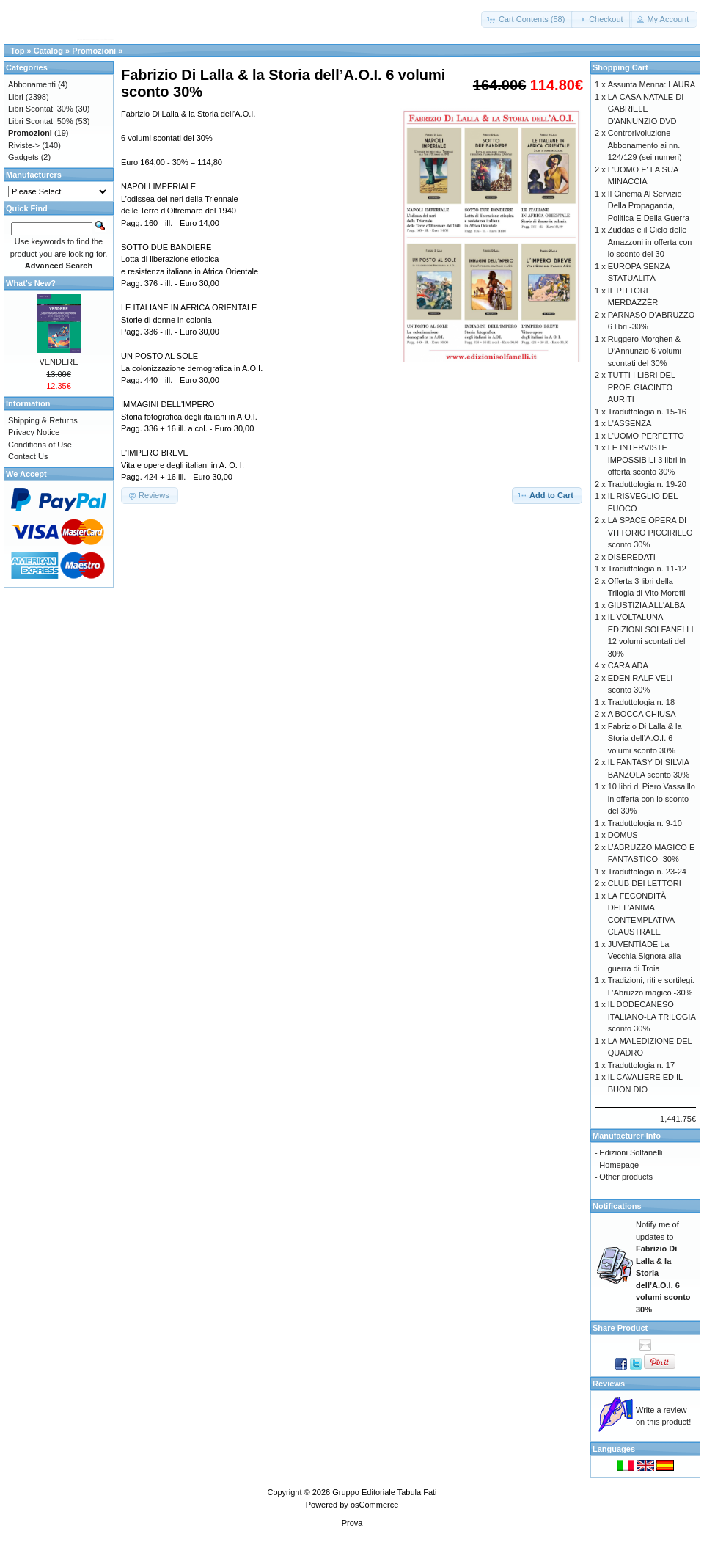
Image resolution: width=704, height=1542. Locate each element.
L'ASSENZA (630, 423)
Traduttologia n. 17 (641, 1065)
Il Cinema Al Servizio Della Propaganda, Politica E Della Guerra (648, 205)
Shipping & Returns (43, 420)
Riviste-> (24, 145)
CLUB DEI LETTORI (644, 883)
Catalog (48, 50)
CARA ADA (628, 665)
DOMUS (623, 834)
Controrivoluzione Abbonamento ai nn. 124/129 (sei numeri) (645, 144)
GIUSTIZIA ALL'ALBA (646, 605)
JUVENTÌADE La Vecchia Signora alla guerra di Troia (644, 956)
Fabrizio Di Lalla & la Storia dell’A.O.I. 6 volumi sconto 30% (645, 738)
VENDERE (58, 361)
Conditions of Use (40, 444)
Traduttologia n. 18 (641, 702)
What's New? (31, 283)
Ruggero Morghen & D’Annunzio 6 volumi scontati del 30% (644, 351)
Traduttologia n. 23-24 (647, 871)
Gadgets (23, 157)
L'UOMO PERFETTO (646, 435)
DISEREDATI (632, 556)
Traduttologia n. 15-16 (647, 411)
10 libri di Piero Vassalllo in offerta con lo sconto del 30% (651, 798)
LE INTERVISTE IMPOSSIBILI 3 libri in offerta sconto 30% (647, 459)
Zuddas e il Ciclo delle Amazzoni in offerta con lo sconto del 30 (650, 241)
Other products (626, 1176)
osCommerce (374, 1504)
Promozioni (94, 50)
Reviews (609, 1383)
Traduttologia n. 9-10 (645, 823)
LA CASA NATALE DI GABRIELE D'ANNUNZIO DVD (646, 108)
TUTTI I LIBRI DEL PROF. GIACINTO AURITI (641, 386)
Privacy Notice (33, 432)
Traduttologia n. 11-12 (647, 568)
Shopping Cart (620, 67)
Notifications (617, 1206)
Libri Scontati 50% (40, 121)
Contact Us (28, 456)
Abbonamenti (32, 84)
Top (17, 50)
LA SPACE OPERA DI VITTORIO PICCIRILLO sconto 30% (650, 532)
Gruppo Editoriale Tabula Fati (384, 1492)
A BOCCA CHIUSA (642, 713)
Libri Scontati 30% (40, 108)
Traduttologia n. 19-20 (647, 484)
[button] (527, 19)
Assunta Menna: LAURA (651, 84)
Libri (15, 96)
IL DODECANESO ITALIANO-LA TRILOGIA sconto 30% (651, 1016)
